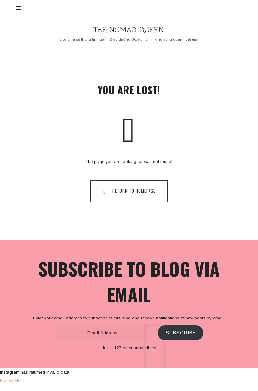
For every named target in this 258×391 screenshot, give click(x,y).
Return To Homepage (128, 191)
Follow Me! (10, 380)
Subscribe (181, 332)
